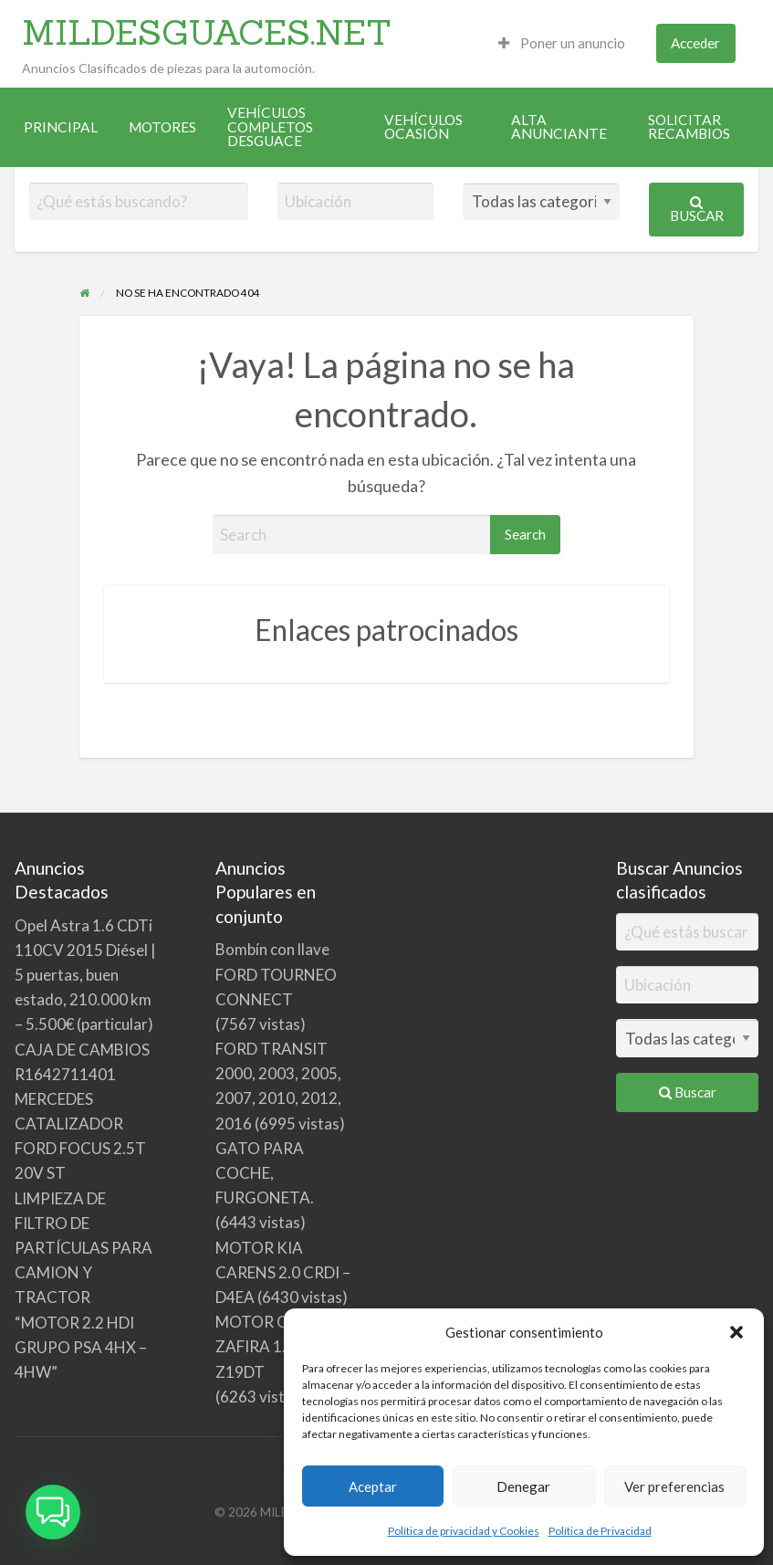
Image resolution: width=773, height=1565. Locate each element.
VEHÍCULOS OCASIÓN (423, 126)
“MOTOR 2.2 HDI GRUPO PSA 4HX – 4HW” (81, 1347)
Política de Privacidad (600, 1531)
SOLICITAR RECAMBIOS (689, 126)
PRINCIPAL (61, 127)
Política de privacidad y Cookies (463, 1531)
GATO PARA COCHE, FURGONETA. (264, 1173)
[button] (736, 1332)
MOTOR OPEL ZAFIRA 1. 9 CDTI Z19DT (276, 1346)
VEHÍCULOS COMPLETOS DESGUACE (270, 126)
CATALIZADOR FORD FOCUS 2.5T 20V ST (80, 1148)
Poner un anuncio (561, 43)
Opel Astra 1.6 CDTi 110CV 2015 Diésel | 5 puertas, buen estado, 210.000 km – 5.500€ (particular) (85, 975)
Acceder (695, 43)
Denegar (523, 1486)
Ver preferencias (674, 1486)
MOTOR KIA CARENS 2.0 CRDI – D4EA (282, 1272)
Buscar (697, 209)
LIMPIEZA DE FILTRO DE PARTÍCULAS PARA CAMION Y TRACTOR (83, 1248)
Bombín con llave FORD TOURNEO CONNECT (276, 974)
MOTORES (162, 127)
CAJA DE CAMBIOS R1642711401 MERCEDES (82, 1074)
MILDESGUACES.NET (207, 32)
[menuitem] (562, 43)
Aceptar (373, 1486)
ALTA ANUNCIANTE (559, 126)
